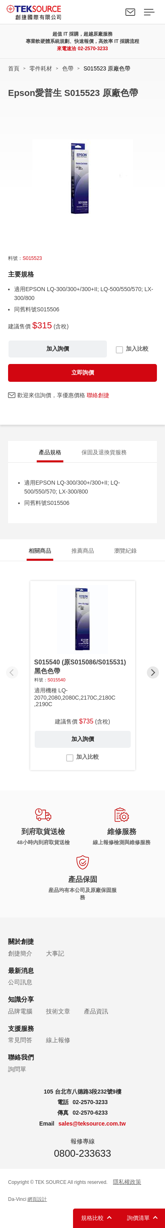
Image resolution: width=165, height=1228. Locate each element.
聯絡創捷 (98, 395)
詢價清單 (138, 1218)
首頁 (13, 68)
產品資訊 (96, 1011)
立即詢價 (82, 372)
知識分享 (21, 999)
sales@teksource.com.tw (92, 1123)
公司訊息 (20, 982)
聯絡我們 (130, 12)
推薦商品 (82, 550)
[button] (153, 672)
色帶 (67, 68)
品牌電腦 (20, 1011)
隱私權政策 (127, 1182)
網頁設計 (37, 1199)
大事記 (55, 953)
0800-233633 (82, 1153)
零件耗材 (40, 68)
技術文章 (58, 1011)
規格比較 (92, 1218)
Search (112, 12)
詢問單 (17, 1069)
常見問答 (20, 1039)
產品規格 (50, 452)
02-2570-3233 (93, 48)
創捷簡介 (20, 953)
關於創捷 (21, 941)
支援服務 (21, 1028)
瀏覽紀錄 (125, 550)
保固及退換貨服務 (104, 452)
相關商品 (40, 550)
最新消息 (21, 970)
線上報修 (58, 1039)
